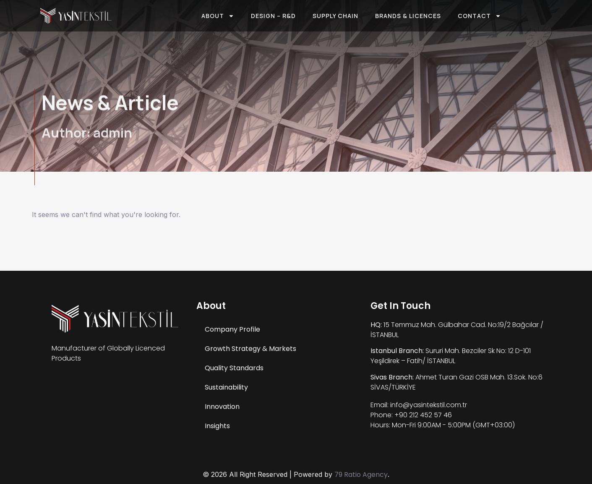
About (217, 16)
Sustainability (226, 387)
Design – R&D (273, 16)
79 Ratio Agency (361, 474)
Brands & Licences (408, 16)
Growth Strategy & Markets (250, 348)
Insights (217, 426)
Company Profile (232, 329)
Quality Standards (234, 368)
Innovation (222, 406)
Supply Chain (335, 16)
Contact (479, 16)
